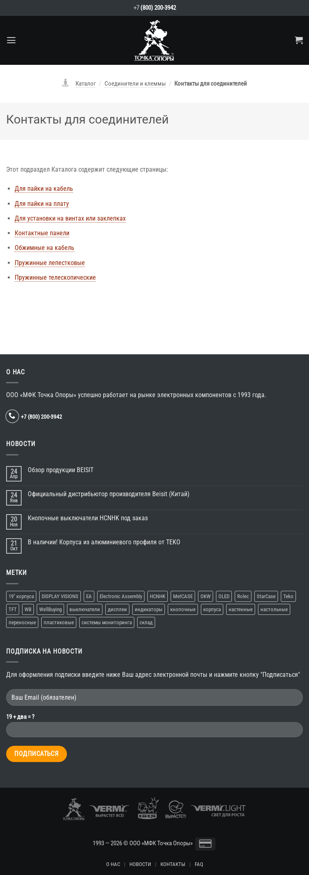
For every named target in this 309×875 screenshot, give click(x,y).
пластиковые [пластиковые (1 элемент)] (59, 622)
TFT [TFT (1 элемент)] (13, 609)
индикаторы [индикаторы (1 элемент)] (148, 609)
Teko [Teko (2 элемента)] (288, 596)
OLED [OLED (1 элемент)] (223, 596)
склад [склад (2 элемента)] (146, 622)
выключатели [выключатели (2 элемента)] (84, 609)
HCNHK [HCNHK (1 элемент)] (157, 596)
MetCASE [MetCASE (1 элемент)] (183, 596)
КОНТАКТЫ (172, 864)
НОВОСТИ (140, 864)
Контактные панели (42, 233)
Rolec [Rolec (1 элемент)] (243, 596)
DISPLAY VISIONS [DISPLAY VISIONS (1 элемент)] (60, 596)
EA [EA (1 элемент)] (89, 596)
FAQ (199, 864)
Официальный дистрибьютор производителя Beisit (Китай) (108, 494)
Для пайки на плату (42, 204)
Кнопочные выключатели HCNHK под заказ (88, 518)
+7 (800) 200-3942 (41, 416)
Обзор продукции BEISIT (60, 470)
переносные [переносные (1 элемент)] (22, 622)
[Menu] (11, 40)
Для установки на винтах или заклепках (70, 218)
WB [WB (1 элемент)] (27, 609)
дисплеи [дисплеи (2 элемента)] (117, 609)
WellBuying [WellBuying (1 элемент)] (50, 609)
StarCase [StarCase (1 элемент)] (266, 596)
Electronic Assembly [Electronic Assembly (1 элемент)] (121, 596)
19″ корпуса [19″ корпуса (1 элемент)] (21, 596)
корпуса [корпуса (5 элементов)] (212, 609)
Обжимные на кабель (44, 248)
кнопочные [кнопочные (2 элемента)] (183, 609)
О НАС (113, 864)
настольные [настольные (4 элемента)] (274, 609)
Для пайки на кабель (44, 188)
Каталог (86, 83)
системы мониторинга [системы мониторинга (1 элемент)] (107, 622)
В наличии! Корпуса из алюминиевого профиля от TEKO (104, 542)
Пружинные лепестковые (50, 263)
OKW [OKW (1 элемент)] (205, 596)
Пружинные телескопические (55, 277)
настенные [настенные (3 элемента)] (241, 609)
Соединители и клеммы (135, 83)
